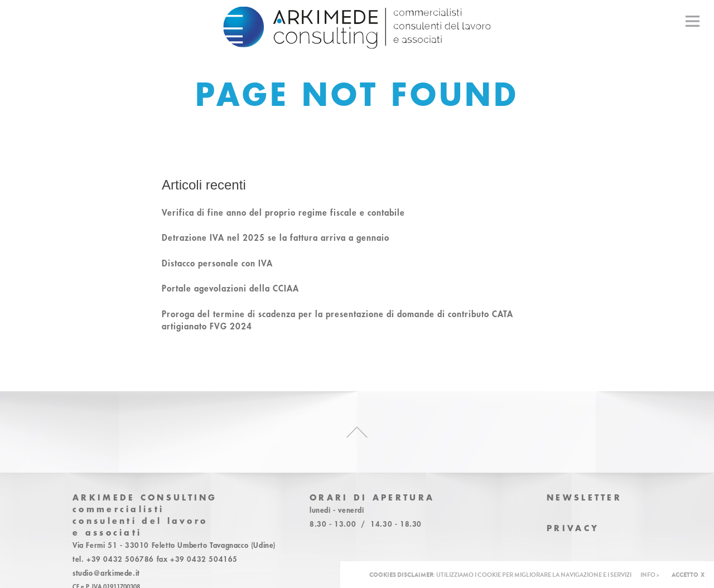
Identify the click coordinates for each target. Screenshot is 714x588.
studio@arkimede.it (106, 572)
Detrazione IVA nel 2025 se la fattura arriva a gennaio (275, 237)
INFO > (649, 575)
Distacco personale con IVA (217, 263)
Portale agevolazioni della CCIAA (230, 288)
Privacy (573, 528)
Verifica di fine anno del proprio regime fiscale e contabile (283, 212)
